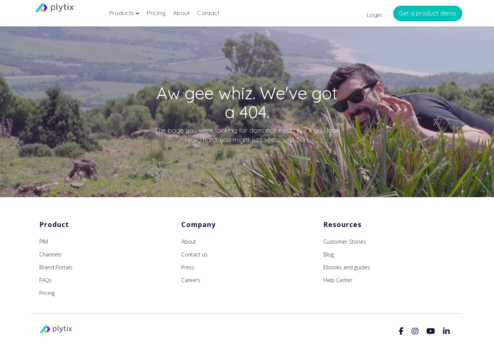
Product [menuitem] (54, 224)
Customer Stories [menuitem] (344, 241)
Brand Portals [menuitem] (56, 267)
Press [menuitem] (188, 267)
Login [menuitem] (374, 15)
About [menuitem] (181, 13)
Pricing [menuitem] (156, 13)
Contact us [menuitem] (194, 254)
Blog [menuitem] (328, 254)
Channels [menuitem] (50, 254)
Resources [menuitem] (342, 224)
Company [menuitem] (198, 224)
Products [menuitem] (121, 13)
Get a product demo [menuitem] (427, 13)
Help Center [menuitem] (337, 280)
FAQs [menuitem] (45, 280)
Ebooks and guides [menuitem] (346, 267)
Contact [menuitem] (208, 13)
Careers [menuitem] (190, 280)
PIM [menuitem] (43, 241)
